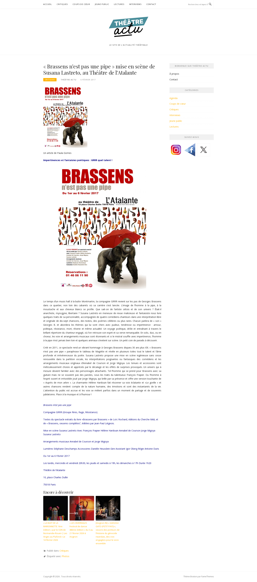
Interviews (135, 4)
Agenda (173, 98)
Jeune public (102, 4)
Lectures (119, 4)
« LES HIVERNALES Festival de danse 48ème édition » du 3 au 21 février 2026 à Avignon (81, 529)
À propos (174, 73)
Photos (65, 556)
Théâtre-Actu (68, 79)
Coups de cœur (81, 4)
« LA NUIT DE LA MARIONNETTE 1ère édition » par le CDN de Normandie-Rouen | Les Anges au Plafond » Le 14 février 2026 (55, 531)
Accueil (47, 4)
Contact (151, 4)
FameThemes (207, 576)
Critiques (62, 4)
